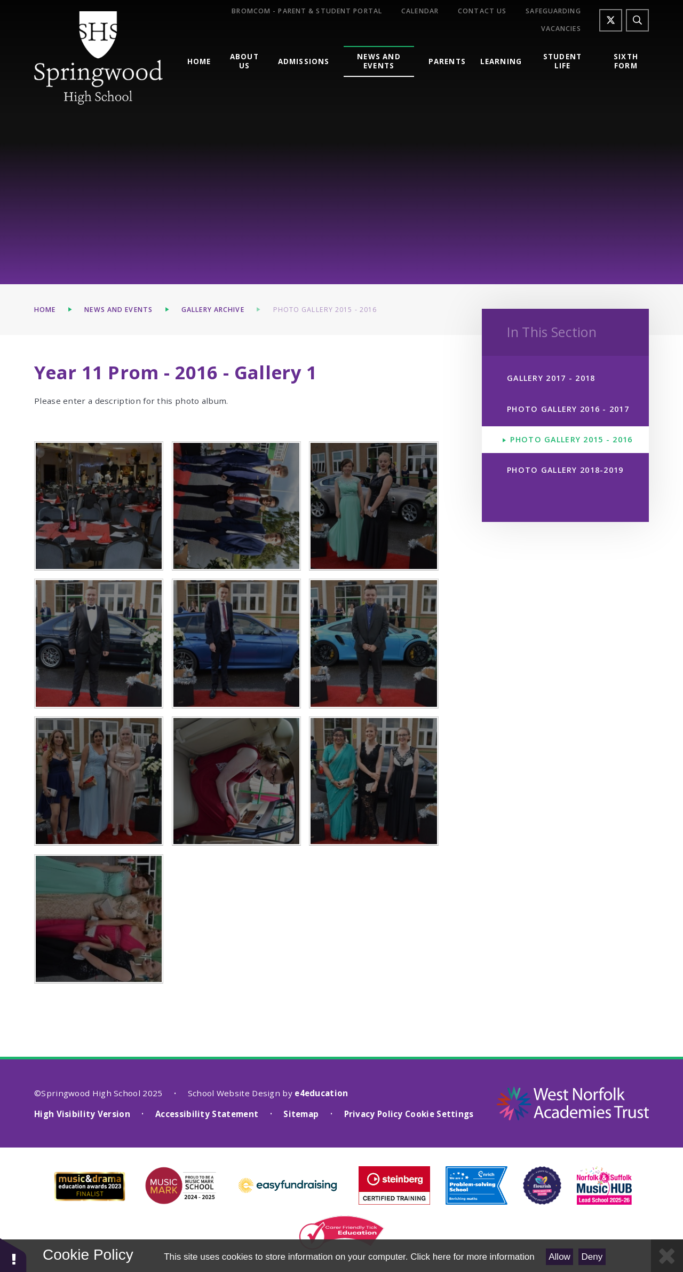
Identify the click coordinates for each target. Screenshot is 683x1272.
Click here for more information (472, 1257)
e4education (321, 1093)
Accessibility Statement (206, 1114)
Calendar (420, 11)
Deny (592, 1257)
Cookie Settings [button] (439, 1114)
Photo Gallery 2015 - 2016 (325, 309)
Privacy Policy (373, 1114)
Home (44, 309)
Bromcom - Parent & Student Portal (307, 11)
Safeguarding (553, 11)
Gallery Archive (212, 309)
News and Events (118, 309)
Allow (559, 1257)
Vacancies (561, 29)
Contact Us (482, 11)
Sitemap (301, 1114)
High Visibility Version (82, 1114)
